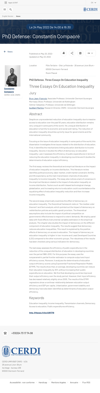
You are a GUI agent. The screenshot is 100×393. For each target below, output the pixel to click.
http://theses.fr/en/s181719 (41, 312)
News (18, 16)
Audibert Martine (36, 108)
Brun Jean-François (38, 98)
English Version (7, 16)
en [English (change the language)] (92, 3)
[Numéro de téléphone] (17, 333)
